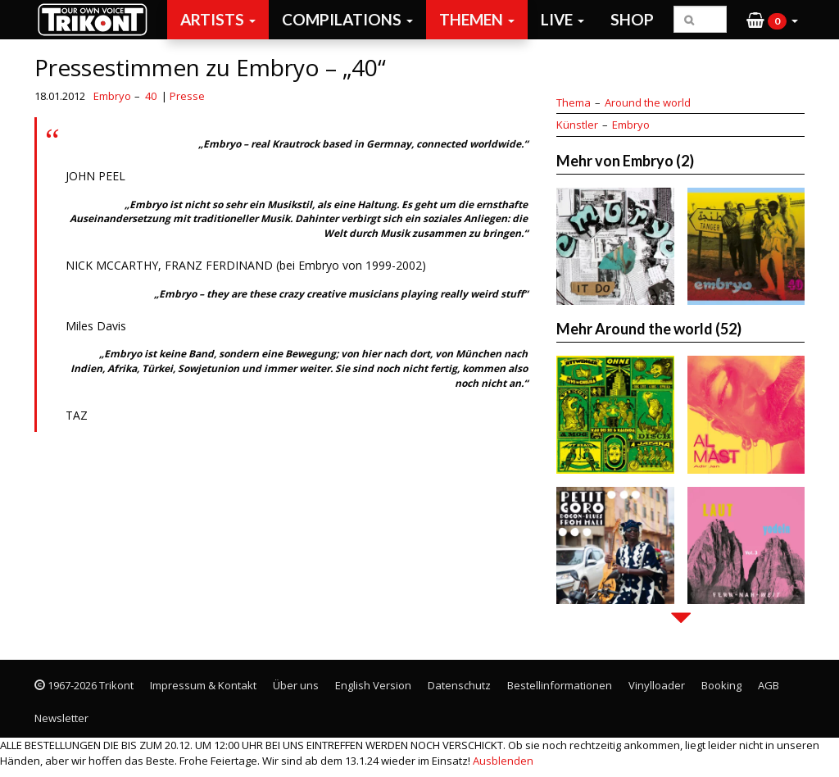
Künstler (577, 124)
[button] (772, 19)
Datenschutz (459, 685)
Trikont (97, 19)
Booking (721, 685)
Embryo (112, 96)
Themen (477, 19)
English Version (373, 685)
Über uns (296, 685)
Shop (632, 19)
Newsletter (61, 718)
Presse (187, 96)
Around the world (648, 102)
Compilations (347, 19)
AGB (768, 685)
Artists (218, 19)
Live (562, 19)
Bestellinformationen (559, 685)
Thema (573, 102)
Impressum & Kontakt (203, 685)
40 (150, 96)
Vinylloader (656, 685)
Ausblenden (503, 760)
